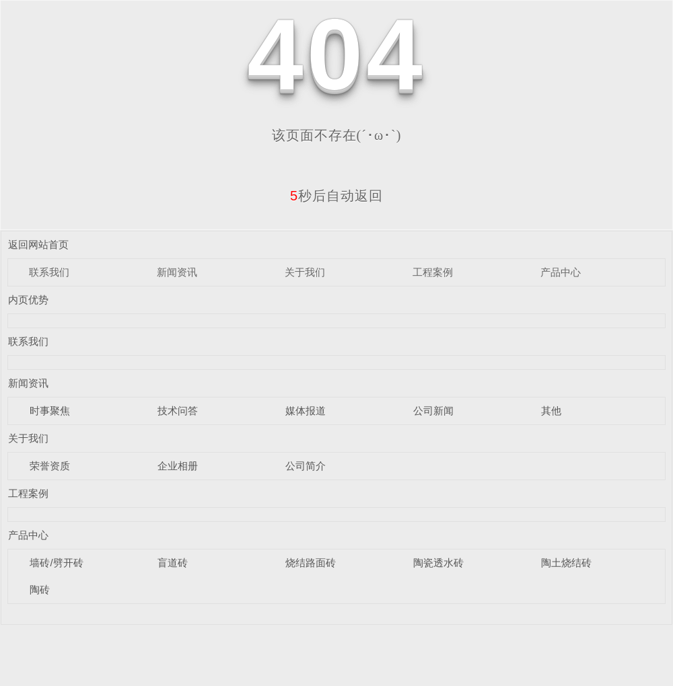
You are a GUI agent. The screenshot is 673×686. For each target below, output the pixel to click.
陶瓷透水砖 (438, 562)
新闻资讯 (177, 272)
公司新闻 (433, 410)
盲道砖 (172, 562)
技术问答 (177, 410)
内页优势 (28, 299)
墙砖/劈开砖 (56, 562)
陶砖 (40, 589)
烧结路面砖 (310, 562)
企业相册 (177, 465)
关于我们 (305, 272)
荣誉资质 (50, 465)
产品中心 (560, 272)
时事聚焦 (50, 410)
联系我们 (49, 272)
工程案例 (433, 272)
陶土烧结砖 (566, 562)
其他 (551, 410)
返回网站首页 (38, 244)
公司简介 (305, 465)
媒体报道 (305, 410)
